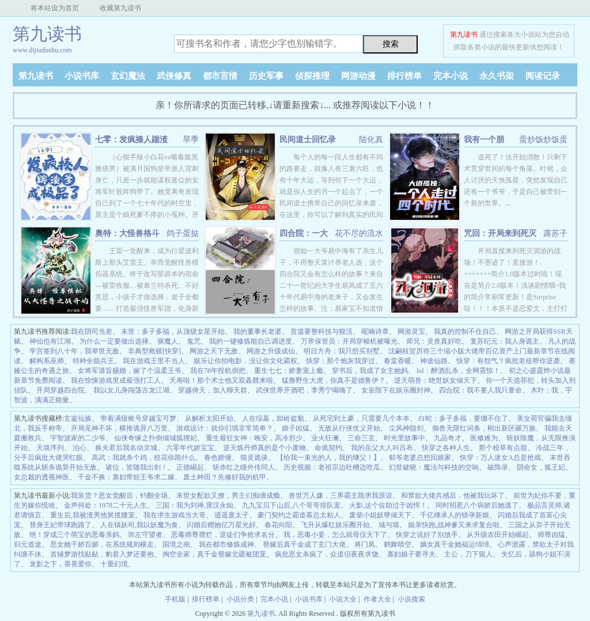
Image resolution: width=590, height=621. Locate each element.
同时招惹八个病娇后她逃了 (477, 505)
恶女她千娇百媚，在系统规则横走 (102, 544)
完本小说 (450, 76)
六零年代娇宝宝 (190, 448)
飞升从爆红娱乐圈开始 (335, 525)
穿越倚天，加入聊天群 (212, 390)
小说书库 (82, 76)
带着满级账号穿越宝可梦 (138, 418)
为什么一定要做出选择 (114, 341)
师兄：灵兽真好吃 (434, 341)
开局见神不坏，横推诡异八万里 (119, 428)
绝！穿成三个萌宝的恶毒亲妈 (74, 535)
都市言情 (220, 76)
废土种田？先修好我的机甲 (224, 477)
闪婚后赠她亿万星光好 (221, 525)
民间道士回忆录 (307, 139)
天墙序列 (50, 448)
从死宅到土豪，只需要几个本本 (361, 418)
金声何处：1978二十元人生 (105, 505)
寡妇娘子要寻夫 (411, 554)
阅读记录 (542, 76)
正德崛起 (190, 467)
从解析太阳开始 (209, 418)
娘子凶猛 (295, 428)
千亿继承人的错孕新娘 (454, 515)
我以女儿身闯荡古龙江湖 (131, 390)
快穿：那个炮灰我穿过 (340, 361)
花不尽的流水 (359, 233)
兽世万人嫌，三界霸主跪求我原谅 (340, 496)
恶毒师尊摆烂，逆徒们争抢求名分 (223, 535)
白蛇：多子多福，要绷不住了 (463, 418)
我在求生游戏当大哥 (174, 515)
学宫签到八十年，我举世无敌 (74, 351)
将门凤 (364, 544)
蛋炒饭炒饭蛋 (543, 139)
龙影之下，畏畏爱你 (60, 564)
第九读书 (464, 35)
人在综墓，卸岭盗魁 (273, 418)
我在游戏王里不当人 (154, 361)
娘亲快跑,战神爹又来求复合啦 (454, 525)
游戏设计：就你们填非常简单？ (224, 428)
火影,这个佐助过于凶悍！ (388, 505)
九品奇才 (448, 438)
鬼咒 (194, 341)
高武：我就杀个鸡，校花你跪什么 (143, 458)
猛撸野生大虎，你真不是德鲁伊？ (333, 380)
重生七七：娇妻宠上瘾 (288, 371)
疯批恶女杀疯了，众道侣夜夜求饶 (327, 554)
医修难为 (484, 438)
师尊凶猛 (551, 535)
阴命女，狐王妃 (541, 467)
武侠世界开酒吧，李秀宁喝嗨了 (304, 390)
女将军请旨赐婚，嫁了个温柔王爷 (129, 371)
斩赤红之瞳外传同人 (244, 467)
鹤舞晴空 (397, 544)
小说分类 (240, 599)
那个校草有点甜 (503, 448)
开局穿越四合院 (60, 390)
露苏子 (555, 233)
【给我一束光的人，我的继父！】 (328, 458)
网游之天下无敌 (214, 351)
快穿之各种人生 (446, 448)
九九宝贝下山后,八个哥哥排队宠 (291, 505)
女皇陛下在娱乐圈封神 (395, 390)
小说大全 (343, 599)
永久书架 (496, 76)
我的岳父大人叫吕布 (382, 448)
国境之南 (176, 544)
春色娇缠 (218, 458)
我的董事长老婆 (257, 331)
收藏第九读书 (120, 8)
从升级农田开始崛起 (498, 535)
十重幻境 (114, 564)
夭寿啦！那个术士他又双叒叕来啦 (221, 380)
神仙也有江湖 (50, 341)
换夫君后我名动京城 (126, 448)
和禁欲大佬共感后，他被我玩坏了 (453, 496)
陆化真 (371, 139)
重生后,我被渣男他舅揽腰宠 (92, 515)
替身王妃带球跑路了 (60, 525)
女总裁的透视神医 (41, 477)
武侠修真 (174, 76)
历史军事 (266, 76)
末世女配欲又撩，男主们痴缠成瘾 (228, 496)
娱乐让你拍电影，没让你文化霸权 (245, 361)
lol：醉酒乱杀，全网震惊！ (458, 371)
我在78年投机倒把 (217, 371)
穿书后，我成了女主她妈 (370, 371)
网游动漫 (358, 76)
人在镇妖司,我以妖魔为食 (139, 525)
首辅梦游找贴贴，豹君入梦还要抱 (102, 554)
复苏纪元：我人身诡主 (504, 341)
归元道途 (27, 544)
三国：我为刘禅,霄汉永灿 (194, 505)
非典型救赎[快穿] (154, 351)
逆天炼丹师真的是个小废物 (264, 448)
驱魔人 (167, 341)
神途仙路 (434, 361)
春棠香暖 (397, 361)
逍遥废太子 (231, 515)
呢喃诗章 (375, 331)
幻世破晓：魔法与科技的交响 (434, 467)
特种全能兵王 (93, 361)
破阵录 (497, 467)
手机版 (175, 599)
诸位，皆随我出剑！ (136, 467)
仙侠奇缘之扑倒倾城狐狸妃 (155, 438)
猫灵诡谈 (254, 458)
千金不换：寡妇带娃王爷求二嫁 (126, 477)
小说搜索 (411, 599)
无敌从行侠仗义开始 (349, 428)
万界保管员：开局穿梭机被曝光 (349, 341)
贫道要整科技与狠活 (321, 331)
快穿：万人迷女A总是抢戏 (500, 458)
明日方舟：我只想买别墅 (342, 351)
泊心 (79, 448)
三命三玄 (361, 438)
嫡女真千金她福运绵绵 (454, 544)
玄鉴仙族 (78, 418)
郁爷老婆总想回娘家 (420, 458)
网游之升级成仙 (271, 351)
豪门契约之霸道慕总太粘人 (299, 515)
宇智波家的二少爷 (77, 438)
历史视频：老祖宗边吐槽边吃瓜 (331, 467)
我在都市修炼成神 (226, 544)
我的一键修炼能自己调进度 (250, 341)
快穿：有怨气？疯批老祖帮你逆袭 (508, 361)
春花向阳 (278, 525)
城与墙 (389, 525)
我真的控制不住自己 (465, 331)
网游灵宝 (411, 331)
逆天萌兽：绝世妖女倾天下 (435, 380)
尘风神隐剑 (406, 428)
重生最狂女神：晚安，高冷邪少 (254, 438)
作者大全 (377, 599)
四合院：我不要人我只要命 (480, 390)
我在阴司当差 (91, 331)
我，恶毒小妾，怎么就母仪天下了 (335, 535)
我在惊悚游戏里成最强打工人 (116, 380)
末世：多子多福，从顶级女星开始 (173, 331)
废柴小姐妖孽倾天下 (380, 515)
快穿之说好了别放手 (427, 535)
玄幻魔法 (128, 76)
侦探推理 (312, 76)
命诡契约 (328, 448)
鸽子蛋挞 (183, 233)
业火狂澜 (325, 438)
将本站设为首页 (55, 8)
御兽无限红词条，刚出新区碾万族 (484, 428)
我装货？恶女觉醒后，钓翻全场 (119, 496)
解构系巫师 (46, 361)
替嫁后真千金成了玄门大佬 (304, 544)
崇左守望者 (145, 535)
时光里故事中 (404, 438)
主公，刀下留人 (468, 554)
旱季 (191, 139)
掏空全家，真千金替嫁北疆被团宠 (214, 554)
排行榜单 (404, 76)
